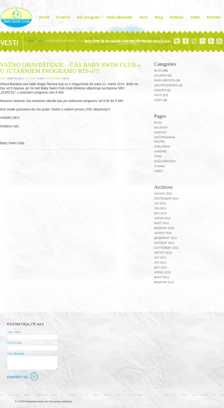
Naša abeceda (119, 17)
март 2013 (161, 277)
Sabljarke (162, 146)
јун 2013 (160, 262)
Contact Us (23, 377)
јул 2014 (160, 203)
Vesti (143, 17)
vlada (40, 78)
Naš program (90, 17)
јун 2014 (160, 208)
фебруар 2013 (164, 282)
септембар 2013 (166, 247)
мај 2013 (160, 267)
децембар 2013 (165, 238)
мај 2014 (160, 213)
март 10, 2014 (15, 78)
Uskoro (160, 90)
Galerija (176, 17)
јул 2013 (160, 257)
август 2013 (163, 252)
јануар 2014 (163, 233)
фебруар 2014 (164, 228)
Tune (158, 156)
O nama (63, 17)
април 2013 (162, 272)
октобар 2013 (164, 243)
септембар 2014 (166, 198)
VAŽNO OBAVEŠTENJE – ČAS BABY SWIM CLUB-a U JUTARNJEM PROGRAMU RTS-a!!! (70, 67)
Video (195, 17)
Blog (159, 17)
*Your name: (14, 332)
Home (44, 17)
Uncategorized (166, 85)
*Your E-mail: (14, 342)
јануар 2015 (163, 193)
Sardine (160, 151)
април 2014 (162, 218)
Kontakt (214, 17)
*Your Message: (16, 353)
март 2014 (161, 223)
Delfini (159, 141)
